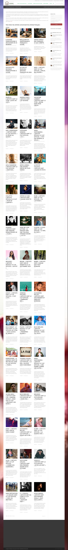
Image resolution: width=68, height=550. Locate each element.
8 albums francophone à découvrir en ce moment (11, 42)
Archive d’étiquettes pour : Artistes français (13, 7)
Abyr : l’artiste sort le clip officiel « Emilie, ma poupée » (40, 70)
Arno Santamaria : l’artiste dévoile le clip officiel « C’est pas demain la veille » (39, 135)
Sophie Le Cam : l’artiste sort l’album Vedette (25, 197)
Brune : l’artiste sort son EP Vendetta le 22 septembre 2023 (25, 264)
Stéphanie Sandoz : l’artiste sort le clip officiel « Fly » (25, 134)
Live (40, 0)
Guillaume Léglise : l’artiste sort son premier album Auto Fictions (25, 464)
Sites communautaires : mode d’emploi (58, 0)
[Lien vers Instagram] (60, 3)
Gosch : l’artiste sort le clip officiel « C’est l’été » (11, 295)
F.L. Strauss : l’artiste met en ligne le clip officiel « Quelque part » (25, 497)
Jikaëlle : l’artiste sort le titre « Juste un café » (11, 99)
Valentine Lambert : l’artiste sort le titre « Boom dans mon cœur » (40, 101)
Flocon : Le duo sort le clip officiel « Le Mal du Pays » (40, 230)
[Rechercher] (53, 3)
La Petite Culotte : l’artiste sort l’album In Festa (40, 167)
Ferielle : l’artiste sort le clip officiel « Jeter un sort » (40, 462)
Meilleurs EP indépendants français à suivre (25, 42)
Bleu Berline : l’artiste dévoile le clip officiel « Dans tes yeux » (39, 330)
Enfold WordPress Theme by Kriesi (24, 548)
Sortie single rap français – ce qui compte (39, 41)
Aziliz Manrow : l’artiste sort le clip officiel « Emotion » (11, 167)
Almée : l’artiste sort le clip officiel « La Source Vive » (40, 431)
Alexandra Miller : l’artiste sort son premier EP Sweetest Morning (39, 297)
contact (11, 21)
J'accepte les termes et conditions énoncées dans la (56, 21)
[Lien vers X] (57, 3)
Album (35, 171)
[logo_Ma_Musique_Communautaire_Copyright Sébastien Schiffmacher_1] (9, 3)
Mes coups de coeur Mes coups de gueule (47, 0)
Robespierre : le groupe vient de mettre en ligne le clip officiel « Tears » (11, 362)
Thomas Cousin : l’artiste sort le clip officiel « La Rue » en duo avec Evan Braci (26, 362)
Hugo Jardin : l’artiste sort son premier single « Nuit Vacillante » (39, 497)
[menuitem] (37, 0)
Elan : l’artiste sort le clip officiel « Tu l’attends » (39, 198)
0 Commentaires (12, 53)
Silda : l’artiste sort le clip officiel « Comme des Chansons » (11, 463)
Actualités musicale (37, 0)
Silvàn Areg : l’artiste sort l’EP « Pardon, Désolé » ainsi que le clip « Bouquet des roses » (11, 399)
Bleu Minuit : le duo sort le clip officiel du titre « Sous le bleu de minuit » (11, 330)
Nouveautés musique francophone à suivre (11, 70)
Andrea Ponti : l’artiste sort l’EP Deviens (25, 98)
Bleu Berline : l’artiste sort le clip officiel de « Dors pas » (25, 396)
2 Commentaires (12, 375)
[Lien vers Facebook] (58, 3)
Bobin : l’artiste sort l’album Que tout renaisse (39, 264)
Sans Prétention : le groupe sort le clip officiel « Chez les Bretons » (11, 497)
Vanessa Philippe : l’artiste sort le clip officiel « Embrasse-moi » (25, 297)
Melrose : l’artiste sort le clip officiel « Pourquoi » (40, 396)
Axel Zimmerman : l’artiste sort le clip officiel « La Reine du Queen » (11, 134)
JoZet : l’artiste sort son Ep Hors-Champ (11, 430)
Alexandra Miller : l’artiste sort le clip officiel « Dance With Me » (25, 432)
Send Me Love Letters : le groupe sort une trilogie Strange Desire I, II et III (25, 231)
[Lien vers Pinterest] (61, 3)
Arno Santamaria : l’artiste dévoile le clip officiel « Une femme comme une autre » (39, 363)
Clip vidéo (35, 73)
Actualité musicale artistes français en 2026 (26, 70)
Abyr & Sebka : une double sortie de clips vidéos (25, 167)
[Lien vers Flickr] (62, 3)
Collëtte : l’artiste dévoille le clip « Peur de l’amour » (11, 199)
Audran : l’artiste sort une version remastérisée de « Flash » (11, 231)
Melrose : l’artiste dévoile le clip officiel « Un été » (11, 265)
